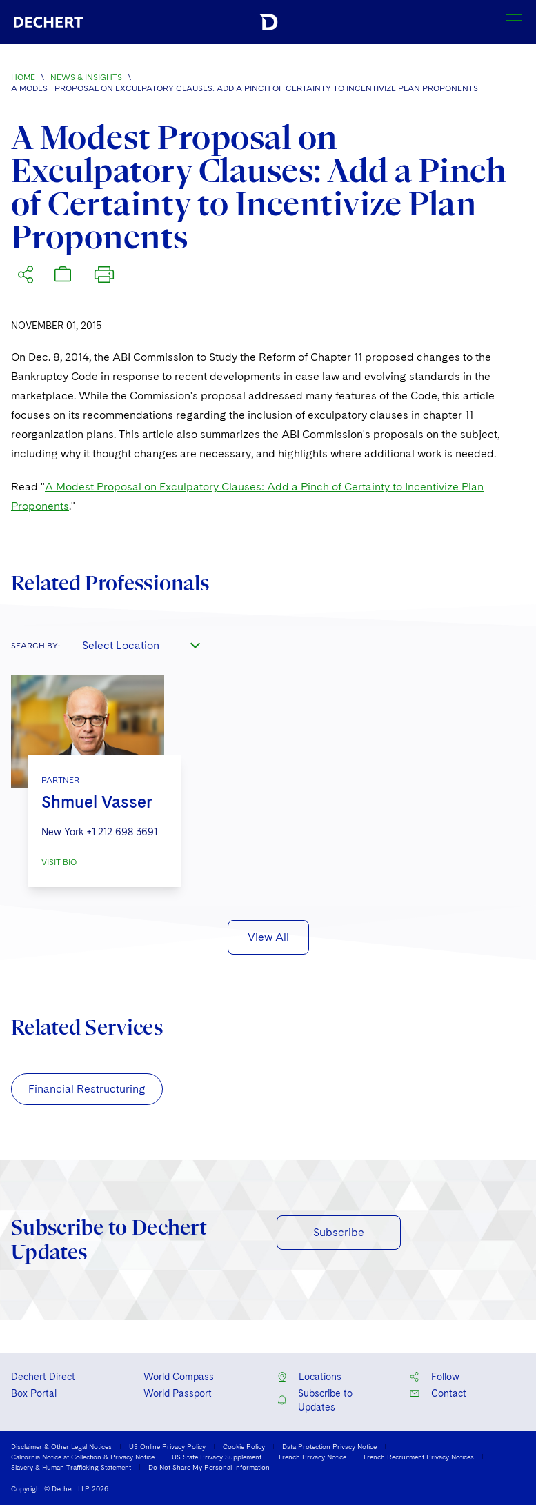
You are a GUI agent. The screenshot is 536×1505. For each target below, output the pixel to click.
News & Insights (86, 77)
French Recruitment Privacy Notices (419, 1457)
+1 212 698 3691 (121, 831)
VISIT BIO (59, 862)
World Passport (177, 1393)
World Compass (178, 1376)
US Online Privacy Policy (167, 1446)
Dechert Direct (43, 1376)
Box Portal (34, 1393)
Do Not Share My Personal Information (209, 1467)
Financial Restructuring (87, 1088)
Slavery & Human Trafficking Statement (71, 1467)
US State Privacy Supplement (216, 1457)
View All (268, 937)
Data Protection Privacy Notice (329, 1446)
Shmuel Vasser (96, 802)
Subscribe (338, 1232)
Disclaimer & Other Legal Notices (61, 1446)
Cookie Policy (244, 1446)
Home (23, 77)
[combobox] (140, 645)
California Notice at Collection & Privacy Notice (83, 1457)
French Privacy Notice (312, 1457)
